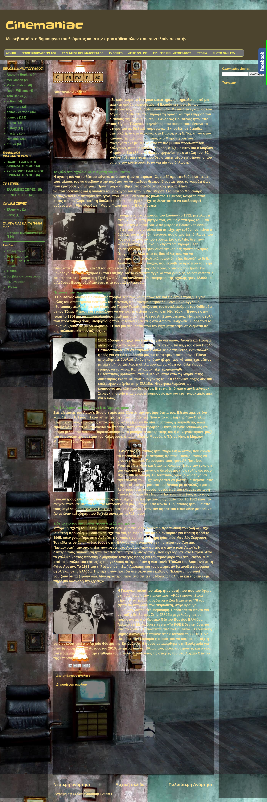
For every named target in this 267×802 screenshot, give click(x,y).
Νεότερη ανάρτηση (72, 784)
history (12, 128)
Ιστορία (11, 265)
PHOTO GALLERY (224, 53)
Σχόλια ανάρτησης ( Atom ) (92, 794)
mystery (12, 133)
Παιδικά (12, 287)
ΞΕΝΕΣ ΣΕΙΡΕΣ (17, 195)
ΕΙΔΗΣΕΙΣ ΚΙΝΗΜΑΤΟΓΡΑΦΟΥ (172, 53)
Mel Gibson (15, 80)
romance (13, 138)
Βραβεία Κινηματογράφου (24, 276)
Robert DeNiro (17, 85)
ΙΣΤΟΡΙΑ (202, 53)
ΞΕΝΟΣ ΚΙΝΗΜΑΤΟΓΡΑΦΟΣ (39, 53)
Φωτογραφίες (16, 281)
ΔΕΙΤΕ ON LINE (138, 53)
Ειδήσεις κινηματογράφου (25, 232)
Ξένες (11, 215)
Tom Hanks (15, 96)
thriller (11, 144)
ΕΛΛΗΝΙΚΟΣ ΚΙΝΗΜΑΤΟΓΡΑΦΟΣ (82, 53)
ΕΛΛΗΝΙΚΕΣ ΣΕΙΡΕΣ (21, 189)
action (11, 101)
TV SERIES (116, 53)
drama (11, 122)
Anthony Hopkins (19, 74)
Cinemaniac (44, 26)
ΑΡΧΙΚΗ (11, 53)
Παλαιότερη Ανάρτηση (191, 784)
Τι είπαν (12, 271)
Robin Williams (18, 90)
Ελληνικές (14, 209)
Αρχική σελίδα (130, 784)
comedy (12, 117)
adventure (14, 106)
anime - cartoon (18, 112)
